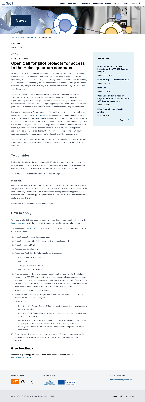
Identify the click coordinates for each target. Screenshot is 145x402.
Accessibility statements (123, 396)
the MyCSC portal (37, 115)
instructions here (18, 223)
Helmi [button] (14, 54)
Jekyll (51, 396)
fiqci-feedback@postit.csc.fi (122, 380)
